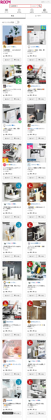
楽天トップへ (45, 2)
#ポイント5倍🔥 (7, 364)
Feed (6, 10)
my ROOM (44, 10)
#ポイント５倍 (34, 128)
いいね (17, 59)
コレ (8, 59)
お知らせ (32, 10)
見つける (19, 10)
